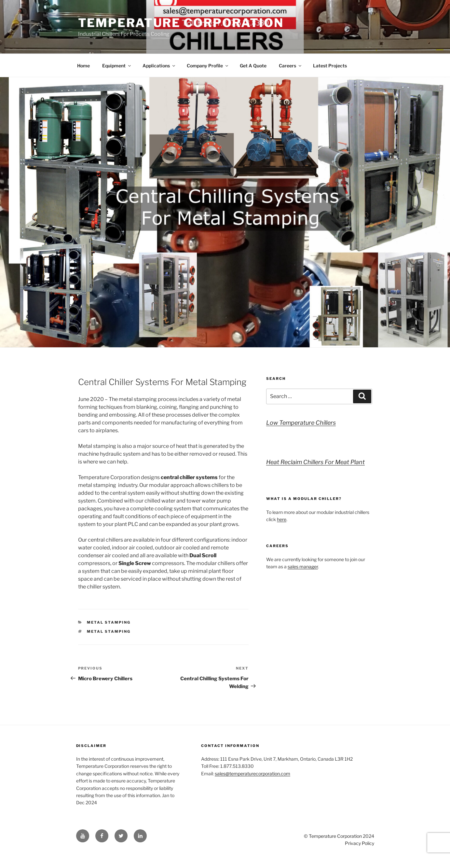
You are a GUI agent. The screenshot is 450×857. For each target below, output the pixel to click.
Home (83, 65)
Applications (159, 65)
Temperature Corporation (181, 23)
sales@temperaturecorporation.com (252, 773)
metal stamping (108, 631)
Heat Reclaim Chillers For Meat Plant (315, 462)
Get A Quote (253, 65)
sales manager (303, 566)
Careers (290, 65)
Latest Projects (330, 65)
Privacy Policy (359, 843)
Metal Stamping (108, 622)
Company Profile (208, 65)
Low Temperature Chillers (301, 422)
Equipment (117, 65)
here (281, 519)
